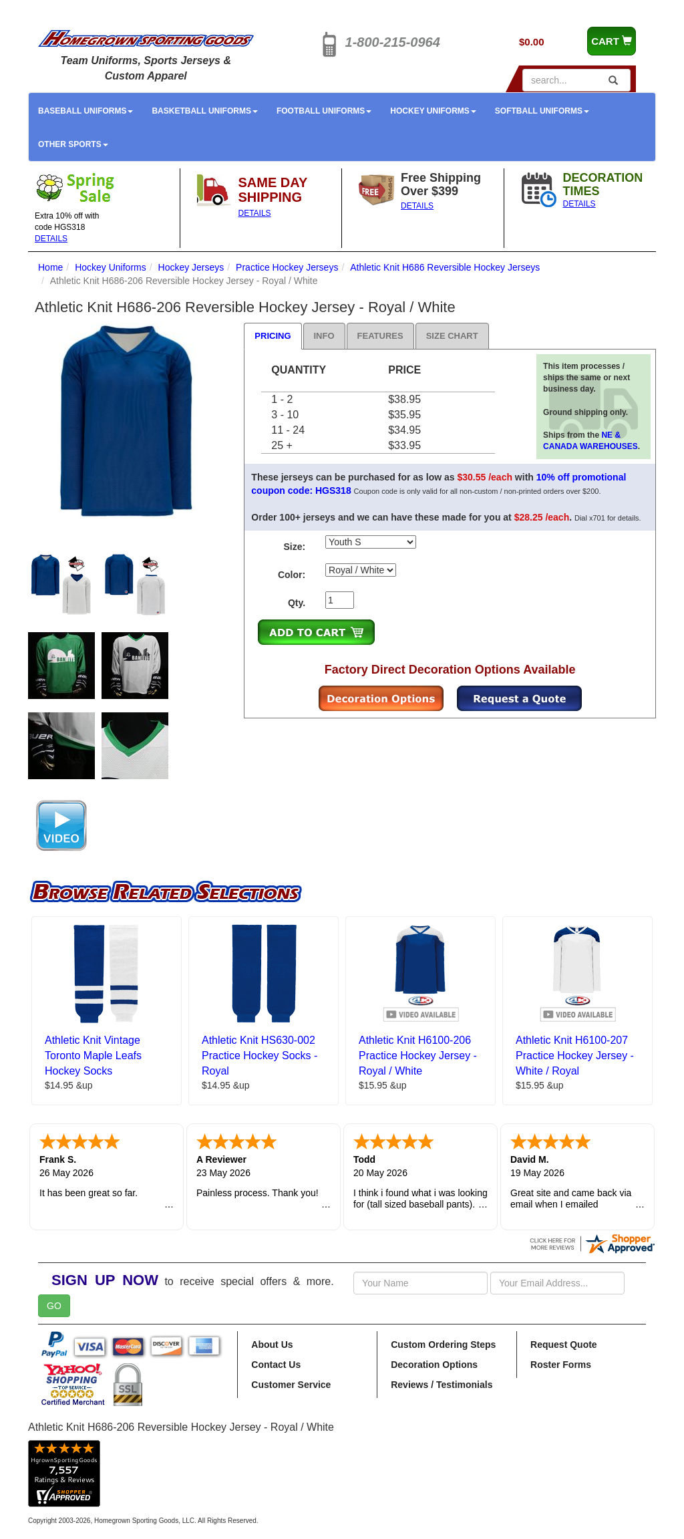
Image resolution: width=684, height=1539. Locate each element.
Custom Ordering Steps (443, 1344)
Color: (291, 574)
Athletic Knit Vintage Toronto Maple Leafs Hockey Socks (93, 1055)
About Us (272, 1344)
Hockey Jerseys (191, 267)
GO (54, 1305)
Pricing (272, 336)
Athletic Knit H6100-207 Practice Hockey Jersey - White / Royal (575, 1055)
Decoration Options (434, 1364)
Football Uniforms (324, 111)
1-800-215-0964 (392, 42)
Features (380, 336)
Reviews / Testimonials (441, 1384)
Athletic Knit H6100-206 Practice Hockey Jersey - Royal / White (418, 1055)
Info (324, 336)
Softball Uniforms (542, 111)
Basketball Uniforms (204, 111)
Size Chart (452, 336)
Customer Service (291, 1384)
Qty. (296, 602)
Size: (294, 546)
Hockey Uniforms (433, 111)
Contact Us (276, 1364)
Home (50, 267)
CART (611, 41)
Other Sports (73, 144)
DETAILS (51, 238)
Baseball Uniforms (85, 111)
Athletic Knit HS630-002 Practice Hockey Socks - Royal (259, 1055)
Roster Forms (560, 1364)
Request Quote (563, 1344)
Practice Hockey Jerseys (287, 267)
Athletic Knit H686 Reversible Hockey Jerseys (445, 267)
